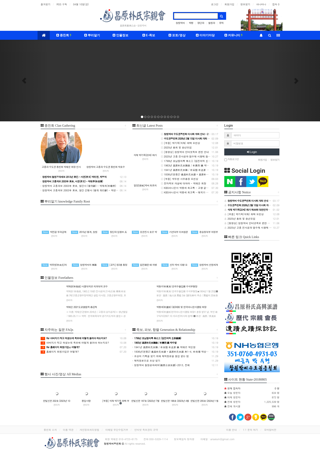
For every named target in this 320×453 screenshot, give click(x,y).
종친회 (63, 35)
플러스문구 (55, 400)
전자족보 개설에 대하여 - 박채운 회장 (183, 183)
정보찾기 (245, 4)
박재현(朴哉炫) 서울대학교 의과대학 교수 (97, 295)
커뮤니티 (233, 35)
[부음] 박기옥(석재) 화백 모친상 (180, 143)
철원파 (211, 22)
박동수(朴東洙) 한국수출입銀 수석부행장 (187, 295)
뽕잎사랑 (114, 400)
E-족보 (148, 35)
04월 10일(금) (81, 4)
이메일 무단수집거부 (116, 429)
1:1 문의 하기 (250, 429)
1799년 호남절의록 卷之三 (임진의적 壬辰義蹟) (188, 161)
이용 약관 (68, 429)
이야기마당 (205, 35)
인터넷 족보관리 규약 (146, 429)
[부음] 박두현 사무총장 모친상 (179, 179)
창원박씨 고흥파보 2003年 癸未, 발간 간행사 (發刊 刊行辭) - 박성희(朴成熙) (84, 190)
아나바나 (261, 4)
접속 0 (275, 4)
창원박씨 (180, 22)
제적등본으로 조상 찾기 (146, 360)
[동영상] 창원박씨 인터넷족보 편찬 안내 (185, 152)
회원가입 (229, 4)
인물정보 (120, 35)
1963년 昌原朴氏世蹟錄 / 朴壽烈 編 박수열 (186, 165)
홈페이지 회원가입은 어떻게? (60, 351)
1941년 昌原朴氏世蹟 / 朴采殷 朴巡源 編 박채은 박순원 (193, 170)
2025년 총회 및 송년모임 (176, 147)
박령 (191, 22)
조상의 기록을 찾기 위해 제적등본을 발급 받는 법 (160, 356)
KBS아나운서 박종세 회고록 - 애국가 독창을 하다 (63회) (194, 192)
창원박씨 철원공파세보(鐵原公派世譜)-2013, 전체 (161, 365)
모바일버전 (270, 429)
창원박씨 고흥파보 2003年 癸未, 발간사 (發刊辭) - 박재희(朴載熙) (78, 185)
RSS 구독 (62, 4)
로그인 (214, 4)
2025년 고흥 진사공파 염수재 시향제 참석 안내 (188, 156)
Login (252, 152)
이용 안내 (231, 429)
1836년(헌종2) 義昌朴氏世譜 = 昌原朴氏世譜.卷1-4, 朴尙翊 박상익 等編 (202, 174)
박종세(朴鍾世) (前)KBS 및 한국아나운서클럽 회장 (187, 315)
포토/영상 (177, 35)
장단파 (200, 22)
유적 (221, 22)
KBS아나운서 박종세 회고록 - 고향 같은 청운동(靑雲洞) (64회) (197, 187)
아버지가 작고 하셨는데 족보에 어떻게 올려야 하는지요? (75, 342)
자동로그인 (231, 159)
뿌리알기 (92, 35)
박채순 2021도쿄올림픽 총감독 (97, 315)
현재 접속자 (233, 388)
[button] (24, 80)
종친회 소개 (50, 429)
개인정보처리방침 (89, 429)
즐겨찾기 (45, 4)
